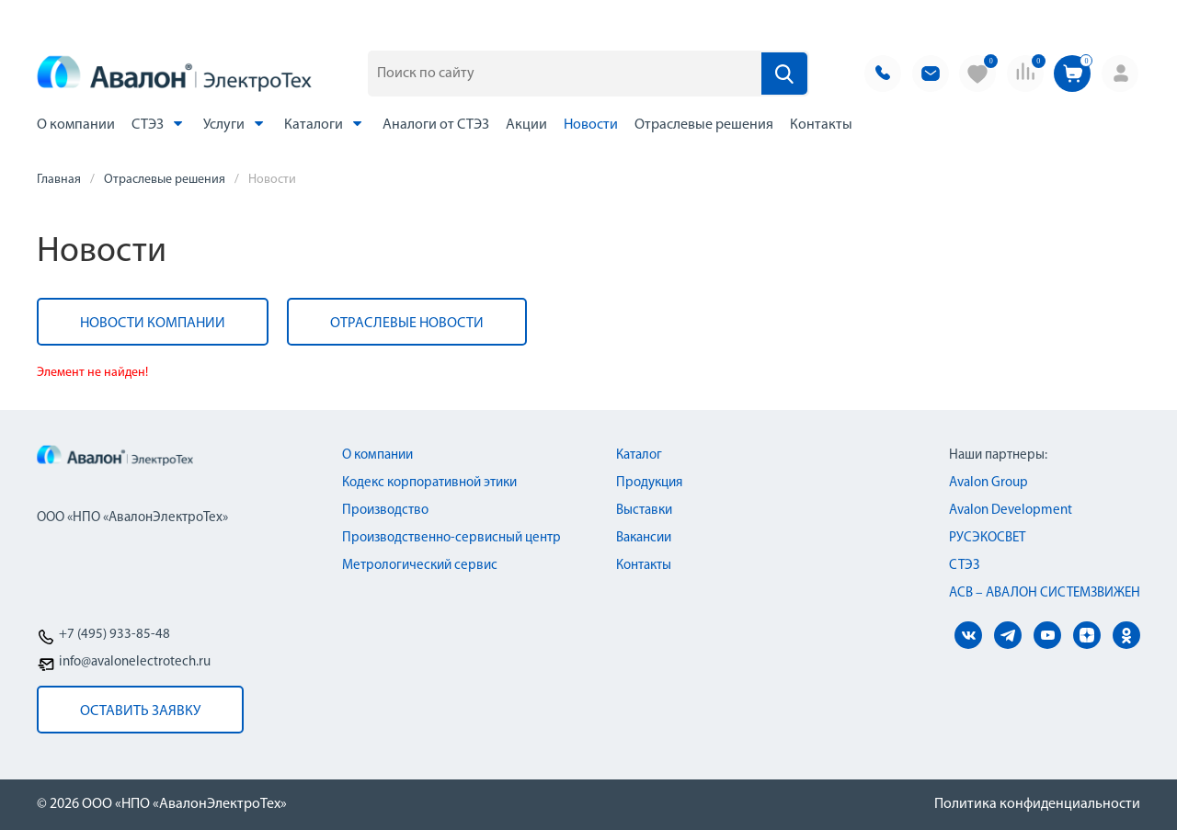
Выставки (644, 510)
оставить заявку (140, 711)
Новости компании (152, 323)
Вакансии (643, 538)
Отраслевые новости (407, 323)
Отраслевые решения (703, 125)
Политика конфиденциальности (1037, 804)
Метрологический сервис (419, 566)
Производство (385, 510)
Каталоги (325, 123)
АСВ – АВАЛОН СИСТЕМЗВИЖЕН (1044, 593)
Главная (59, 180)
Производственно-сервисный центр (451, 538)
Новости (591, 125)
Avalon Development (1010, 510)
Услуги (235, 123)
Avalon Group (988, 483)
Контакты (821, 125)
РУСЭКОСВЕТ (987, 538)
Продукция (649, 483)
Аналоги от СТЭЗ (436, 125)
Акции (526, 125)
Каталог (639, 455)
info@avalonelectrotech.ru (135, 662)
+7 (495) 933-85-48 (114, 635)
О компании (76, 125)
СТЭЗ (159, 123)
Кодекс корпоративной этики (429, 483)
